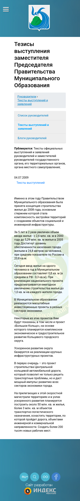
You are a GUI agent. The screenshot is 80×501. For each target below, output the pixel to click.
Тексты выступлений (31, 182)
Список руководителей (33, 115)
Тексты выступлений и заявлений (33, 126)
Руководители (26, 96)
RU (24, 477)
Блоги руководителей (32, 138)
